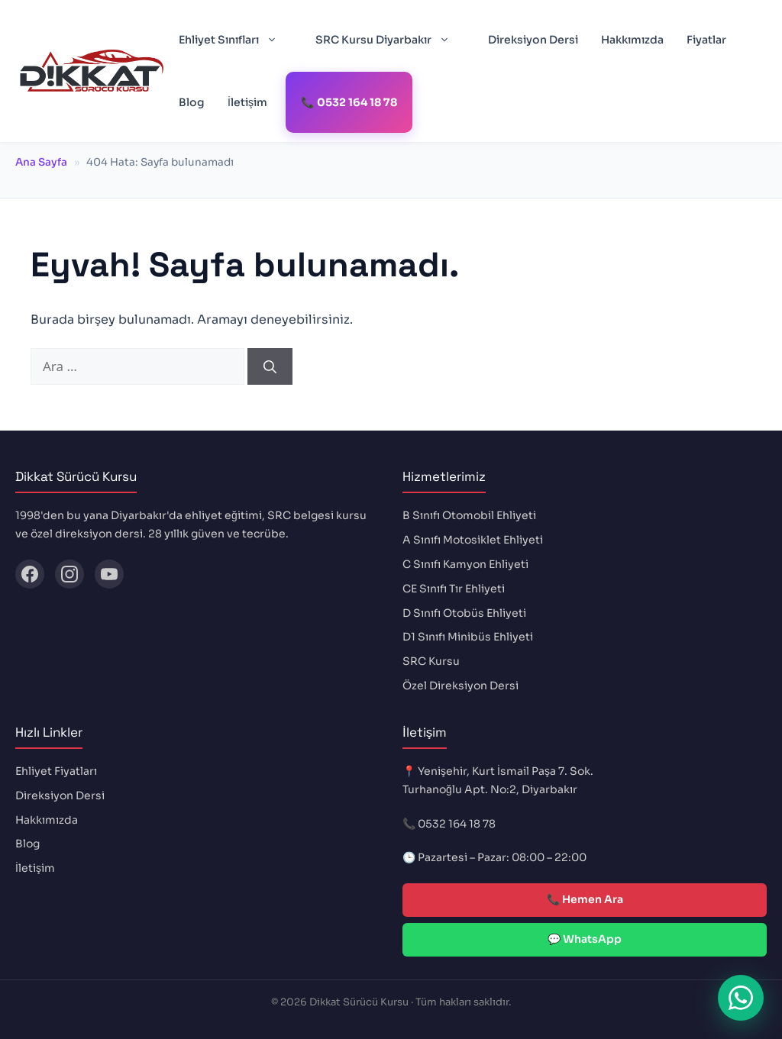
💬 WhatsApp (585, 939)
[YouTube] (109, 574)
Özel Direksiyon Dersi (460, 685)
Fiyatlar (706, 40)
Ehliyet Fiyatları (56, 771)
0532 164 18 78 (457, 824)
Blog (192, 102)
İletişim (247, 102)
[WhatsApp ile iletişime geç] (741, 998)
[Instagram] (69, 574)
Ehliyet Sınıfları (235, 40)
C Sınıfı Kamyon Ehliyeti (465, 564)
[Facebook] (29, 574)
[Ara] (269, 366)
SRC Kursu (431, 661)
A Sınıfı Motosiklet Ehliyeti (472, 540)
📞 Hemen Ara (585, 899)
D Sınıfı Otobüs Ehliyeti (464, 613)
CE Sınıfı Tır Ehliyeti (453, 588)
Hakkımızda (632, 40)
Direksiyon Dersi (533, 40)
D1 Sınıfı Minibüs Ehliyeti (467, 637)
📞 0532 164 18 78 (349, 102)
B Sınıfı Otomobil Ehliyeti (469, 515)
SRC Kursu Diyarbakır (390, 40)
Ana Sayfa (41, 162)
